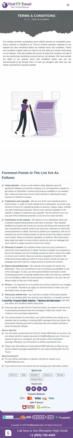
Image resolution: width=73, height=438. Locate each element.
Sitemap (60, 375)
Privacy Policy (36, 379)
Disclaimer (34, 375)
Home (26, 19)
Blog (23, 375)
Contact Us (47, 375)
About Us (13, 375)
